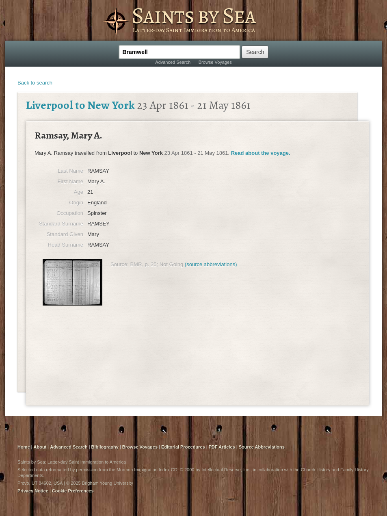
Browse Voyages (215, 62)
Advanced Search (172, 62)
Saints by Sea (193, 15)
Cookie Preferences (73, 490)
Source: (119, 264)
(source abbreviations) (211, 264)
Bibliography (105, 446)
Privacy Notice (32, 490)
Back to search (34, 83)
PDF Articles (222, 446)
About (40, 446)
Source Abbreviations (262, 446)
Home (23, 446)
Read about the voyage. (260, 153)
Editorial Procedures (183, 446)
